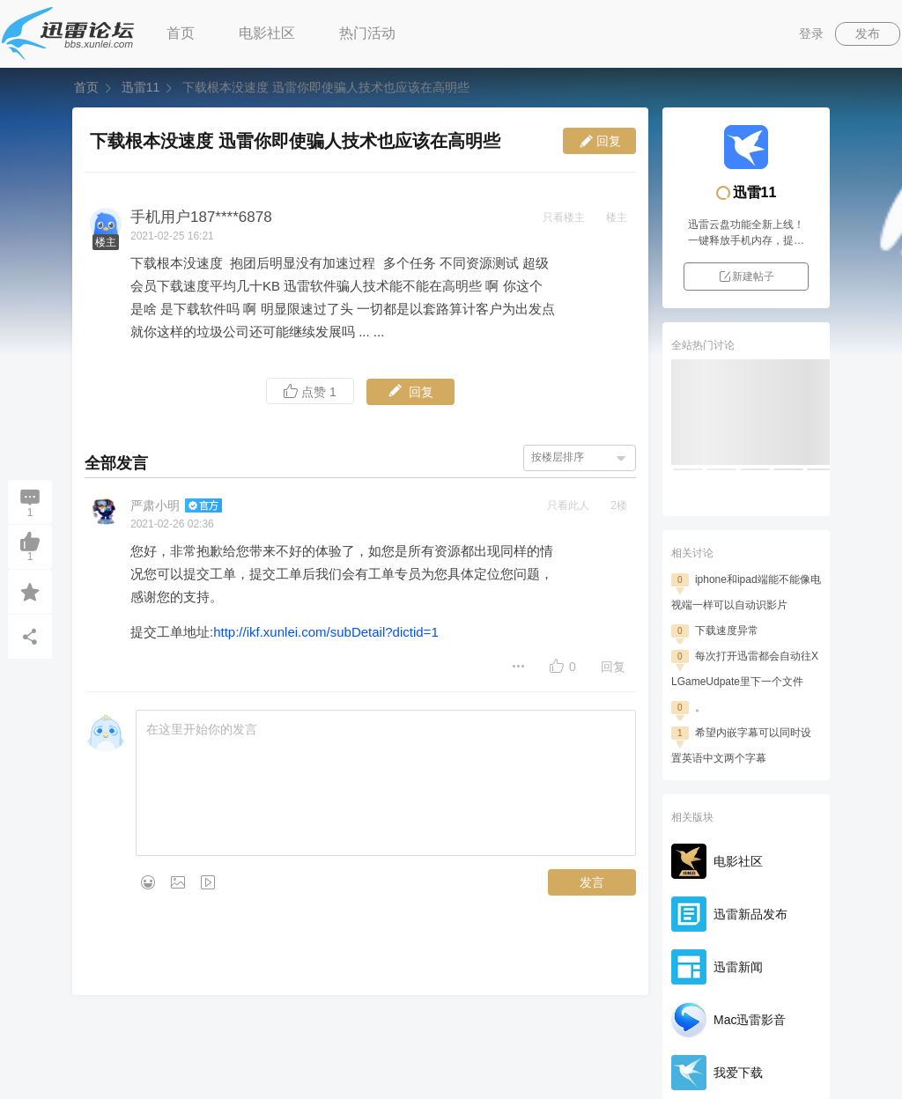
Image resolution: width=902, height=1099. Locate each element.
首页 (180, 33)
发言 (592, 882)
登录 (811, 33)
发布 (867, 33)
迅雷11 (140, 87)
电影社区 (267, 33)
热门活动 (367, 33)
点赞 (310, 391)
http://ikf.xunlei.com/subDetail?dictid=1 (326, 631)
